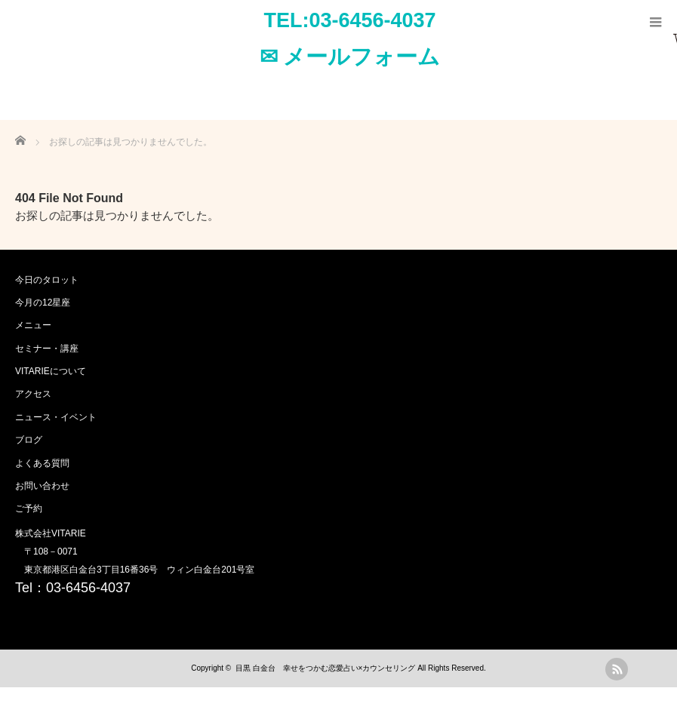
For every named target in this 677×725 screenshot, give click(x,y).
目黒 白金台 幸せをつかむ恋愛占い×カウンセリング (325, 668)
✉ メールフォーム (350, 57)
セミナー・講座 (46, 348)
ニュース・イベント (56, 417)
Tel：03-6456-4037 (73, 587)
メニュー (33, 325)
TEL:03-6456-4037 (349, 20)
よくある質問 (42, 463)
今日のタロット (46, 280)
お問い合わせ (42, 486)
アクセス (33, 394)
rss (616, 669)
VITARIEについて (50, 371)
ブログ (28, 440)
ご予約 (28, 508)
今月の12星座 (42, 302)
